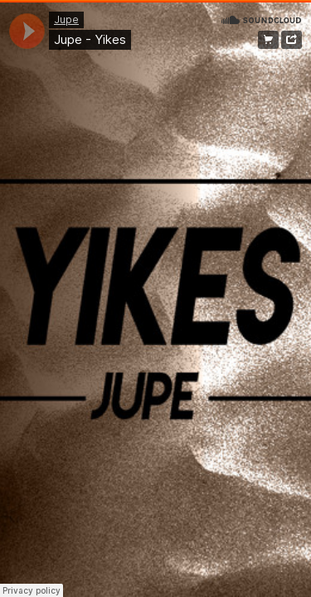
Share (291, 40)
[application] (27, 31)
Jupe (66, 19)
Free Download (268, 40)
